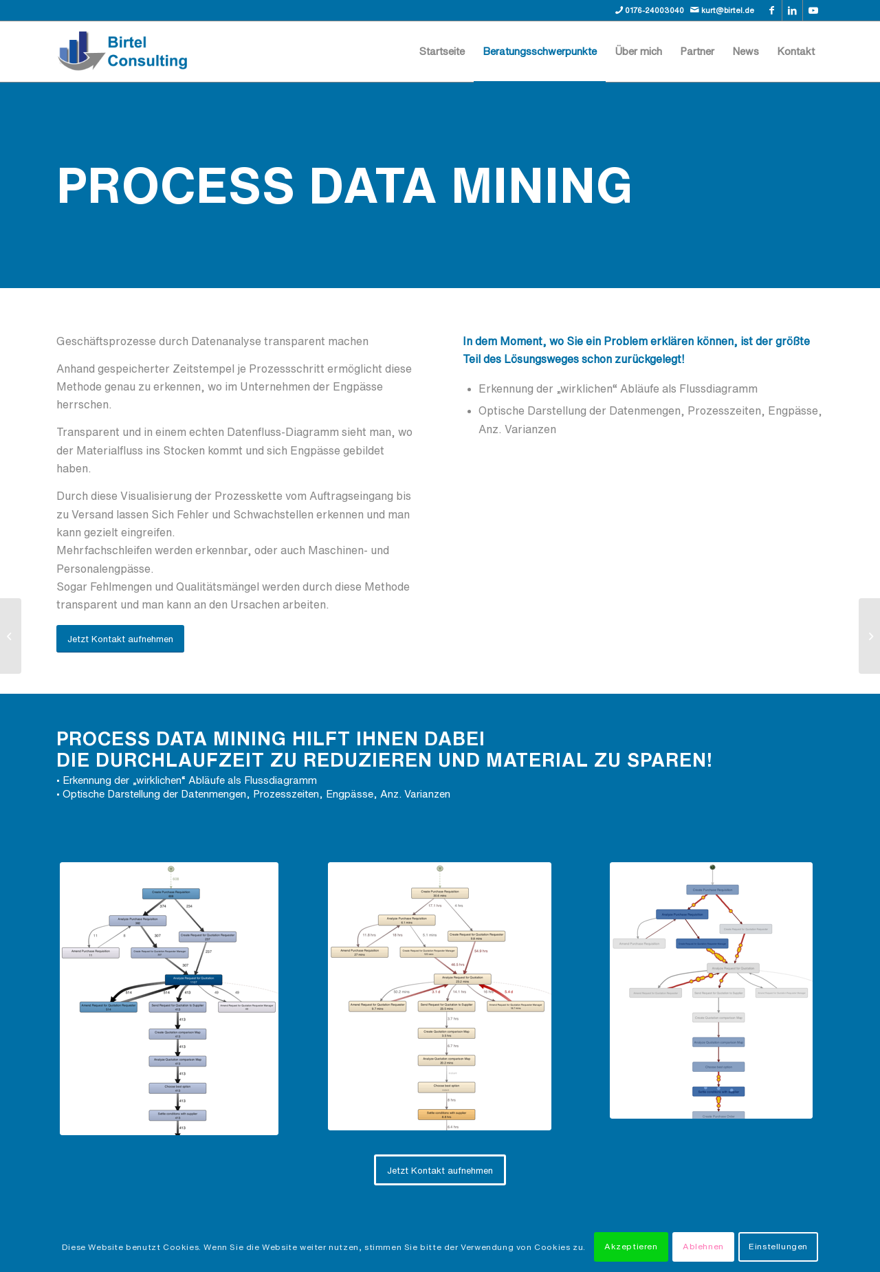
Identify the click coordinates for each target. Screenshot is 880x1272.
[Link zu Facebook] (772, 10)
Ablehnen (703, 1246)
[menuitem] (442, 51)
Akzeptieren (631, 1246)
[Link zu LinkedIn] (792, 10)
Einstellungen (778, 1246)
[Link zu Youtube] (813, 10)
